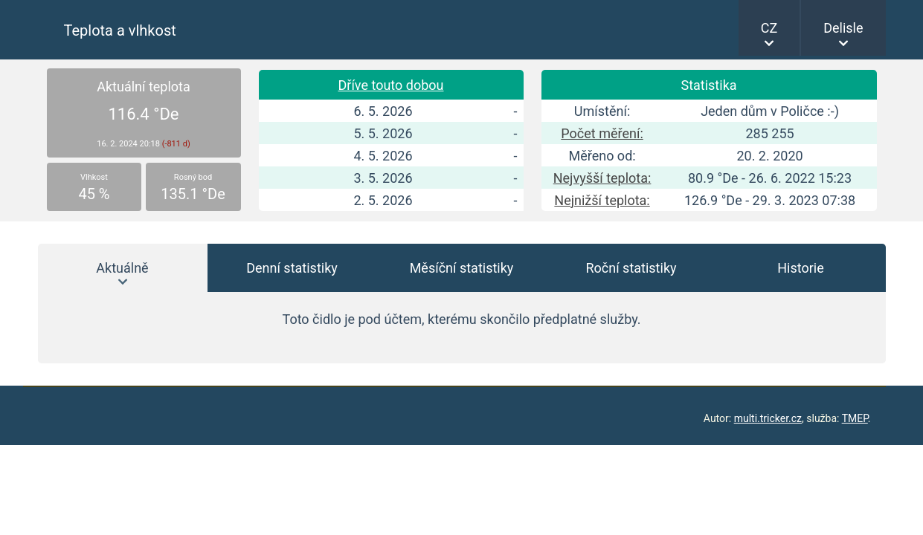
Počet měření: (602, 133)
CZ (769, 28)
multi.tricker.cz (768, 418)
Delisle (843, 28)
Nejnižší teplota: (601, 200)
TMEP (855, 418)
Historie (800, 268)
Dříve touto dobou (390, 85)
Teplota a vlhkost (120, 30)
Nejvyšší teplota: (602, 178)
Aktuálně (122, 268)
